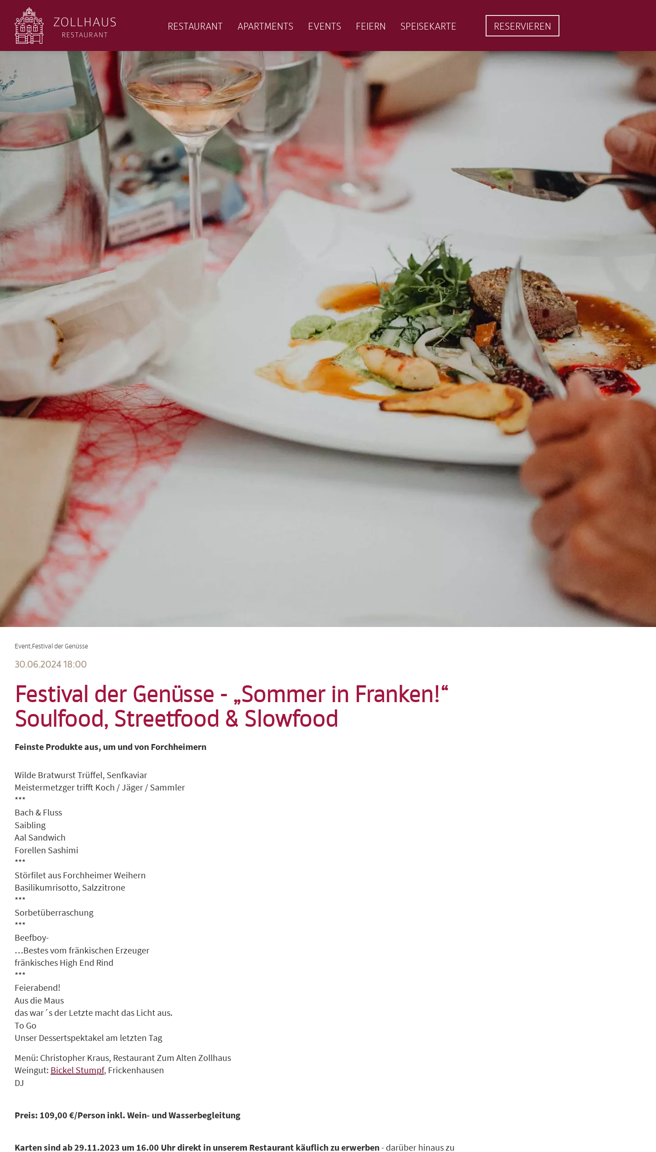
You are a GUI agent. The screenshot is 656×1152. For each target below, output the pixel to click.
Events (324, 26)
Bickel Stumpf (77, 1070)
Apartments (265, 26)
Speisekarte (428, 26)
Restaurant (195, 26)
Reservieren (522, 26)
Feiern (371, 26)
